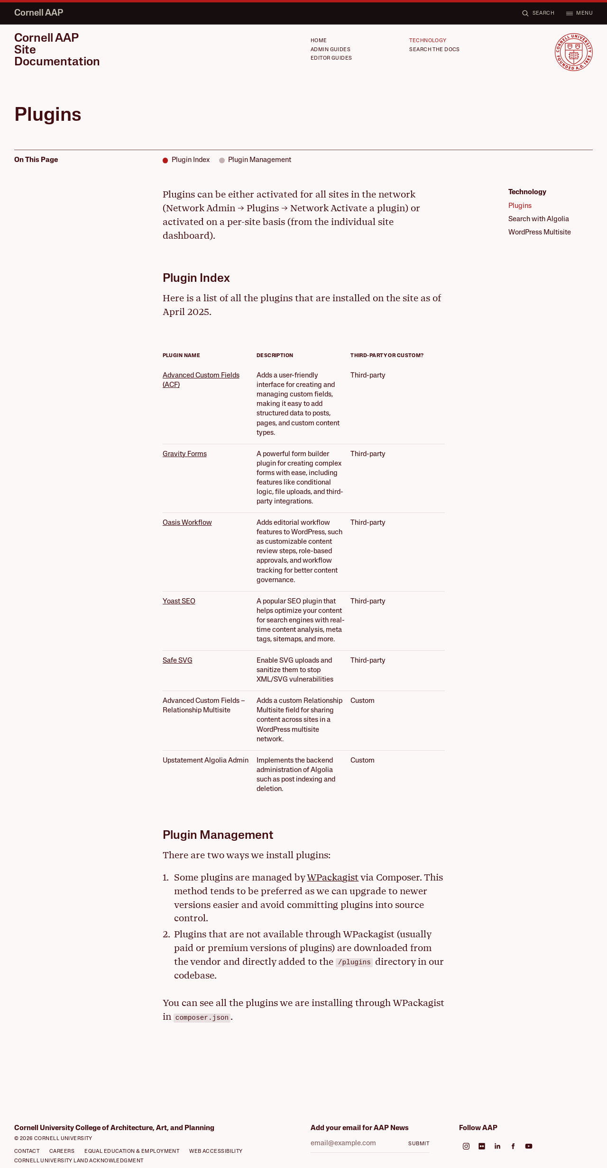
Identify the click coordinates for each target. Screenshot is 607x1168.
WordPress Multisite (539, 232)
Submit (418, 1144)
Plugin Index (191, 160)
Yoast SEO (179, 601)
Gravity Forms (185, 454)
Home (319, 41)
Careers (61, 1151)
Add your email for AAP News (360, 1128)
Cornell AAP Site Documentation (57, 50)
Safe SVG (178, 661)
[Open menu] (579, 13)
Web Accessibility (215, 1151)
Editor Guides (331, 58)
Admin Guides (330, 50)
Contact (26, 1151)
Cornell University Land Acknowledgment (79, 1161)
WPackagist (333, 877)
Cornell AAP (38, 13)
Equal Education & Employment (131, 1151)
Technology (427, 41)
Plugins (520, 206)
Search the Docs (434, 50)
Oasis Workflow (187, 523)
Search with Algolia (538, 219)
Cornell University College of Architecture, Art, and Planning (114, 1128)
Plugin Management (259, 160)
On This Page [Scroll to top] (36, 160)
